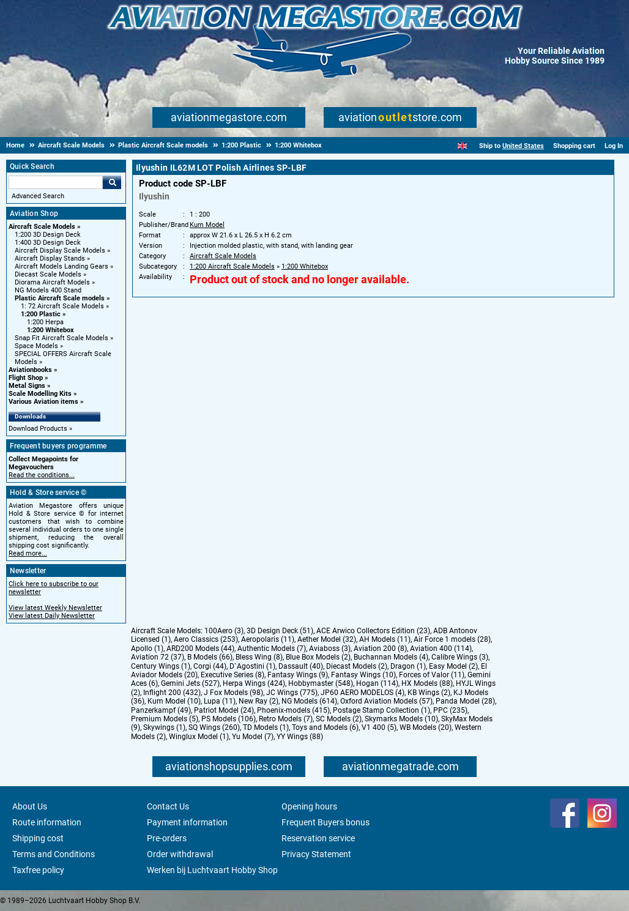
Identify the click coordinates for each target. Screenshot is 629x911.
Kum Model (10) (174, 701)
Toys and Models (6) (325, 727)
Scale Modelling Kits (40, 394)
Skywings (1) (164, 727)
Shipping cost (38, 838)
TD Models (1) (266, 727)
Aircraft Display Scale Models (60, 251)
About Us (29, 806)
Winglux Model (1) (199, 736)
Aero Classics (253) (206, 639)
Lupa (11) (220, 701)
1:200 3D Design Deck (48, 235)
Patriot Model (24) (224, 710)
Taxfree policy (38, 870)
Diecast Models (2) (356, 666)
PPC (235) (450, 710)
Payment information (187, 822)
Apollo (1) (147, 648)
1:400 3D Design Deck (48, 243)
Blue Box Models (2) (318, 657)
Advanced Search (38, 196)
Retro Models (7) (286, 719)
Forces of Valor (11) (431, 675)
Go (112, 182)
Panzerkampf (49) (161, 710)
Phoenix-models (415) (293, 710)
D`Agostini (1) (252, 666)
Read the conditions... (42, 475)
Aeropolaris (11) (267, 639)
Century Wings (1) (160, 666)
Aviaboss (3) (330, 648)
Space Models (36, 346)
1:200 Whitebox (50, 330)
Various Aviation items (43, 402)
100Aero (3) (224, 631)
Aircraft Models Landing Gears (61, 266)
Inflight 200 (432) (172, 692)
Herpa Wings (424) (254, 683)
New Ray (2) (258, 701)
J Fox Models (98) (233, 692)
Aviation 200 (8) (380, 648)
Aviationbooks (30, 370)
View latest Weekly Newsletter (55, 608)
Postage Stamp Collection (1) (381, 710)
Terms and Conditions (53, 854)
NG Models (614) (309, 701)
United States (523, 146)
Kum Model (207, 225)
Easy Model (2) (453, 666)
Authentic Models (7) (271, 648)
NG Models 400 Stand (48, 290)
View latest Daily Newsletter (52, 616)
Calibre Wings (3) (459, 657)
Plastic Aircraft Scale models (60, 298)
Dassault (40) (300, 666)
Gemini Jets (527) (190, 683)
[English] (462, 146)
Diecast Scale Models (48, 274)
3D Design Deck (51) (280, 631)
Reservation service (318, 838)
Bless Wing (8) (259, 657)
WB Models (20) (426, 727)
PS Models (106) (228, 719)
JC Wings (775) (292, 692)
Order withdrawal (180, 854)
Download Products (38, 429)
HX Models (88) (427, 683)
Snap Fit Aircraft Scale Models (61, 338)
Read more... (28, 553)
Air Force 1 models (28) (452, 639)
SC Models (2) (339, 719)
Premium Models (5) (164, 719)
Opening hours (309, 806)
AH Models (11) (385, 639)
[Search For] (56, 182)
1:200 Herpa (45, 322)
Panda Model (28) (465, 701)
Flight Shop (26, 378)
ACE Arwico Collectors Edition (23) (373, 631)
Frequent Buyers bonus (325, 822)
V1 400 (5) (379, 727)
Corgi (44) (209, 666)
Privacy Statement (316, 854)
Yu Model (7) (253, 736)
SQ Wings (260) (214, 727)
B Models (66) (210, 657)
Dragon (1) (408, 666)
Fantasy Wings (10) (363, 675)
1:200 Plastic (41, 314)
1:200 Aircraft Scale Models (232, 266)
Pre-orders (167, 838)
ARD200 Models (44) (200, 648)
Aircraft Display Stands (50, 258)
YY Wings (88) (300, 736)
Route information (46, 822)
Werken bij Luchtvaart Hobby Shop (212, 870)
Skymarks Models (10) (401, 719)
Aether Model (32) (326, 639)
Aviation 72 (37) (157, 657)
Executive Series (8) (232, 675)
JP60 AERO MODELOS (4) (362, 692)
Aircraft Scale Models (42, 227)
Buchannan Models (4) (391, 657)
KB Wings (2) (429, 692)
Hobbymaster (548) (320, 683)
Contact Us (168, 806)
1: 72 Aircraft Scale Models (62, 306)
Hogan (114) (377, 683)
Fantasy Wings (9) (297, 675)
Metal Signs (27, 386)
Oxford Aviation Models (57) (386, 701)
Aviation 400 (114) (441, 648)
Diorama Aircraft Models (52, 282)
